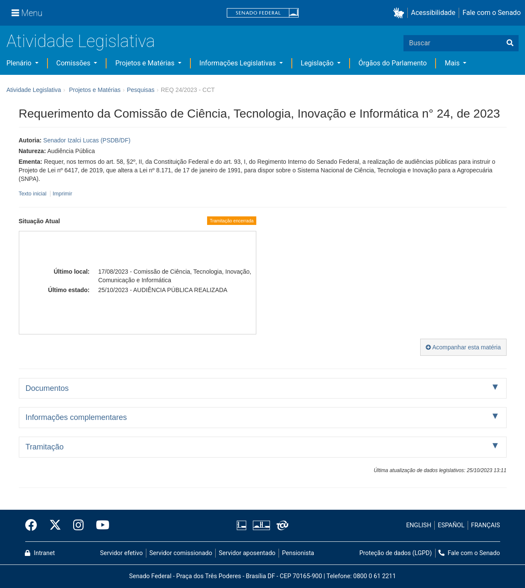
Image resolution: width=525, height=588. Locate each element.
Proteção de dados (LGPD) (395, 553)
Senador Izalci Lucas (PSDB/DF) (87, 140)
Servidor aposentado (247, 553)
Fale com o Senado (492, 13)
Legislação (318, 63)
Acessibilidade (433, 13)
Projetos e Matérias (145, 63)
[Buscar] (510, 43)
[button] (400, 13)
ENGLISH (418, 525)
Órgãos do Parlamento (393, 63)
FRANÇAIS (485, 525)
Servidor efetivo (121, 553)
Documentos (47, 388)
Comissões (74, 63)
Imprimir (62, 194)
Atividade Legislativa (80, 41)
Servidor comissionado (180, 553)
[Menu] (27, 13)
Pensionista (298, 553)
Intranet (40, 553)
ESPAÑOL (451, 525)
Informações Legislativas (238, 63)
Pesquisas (140, 89)
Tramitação (45, 447)
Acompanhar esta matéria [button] (463, 347)
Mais (453, 63)
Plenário (19, 63)
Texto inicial (33, 194)
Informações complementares (76, 417)
